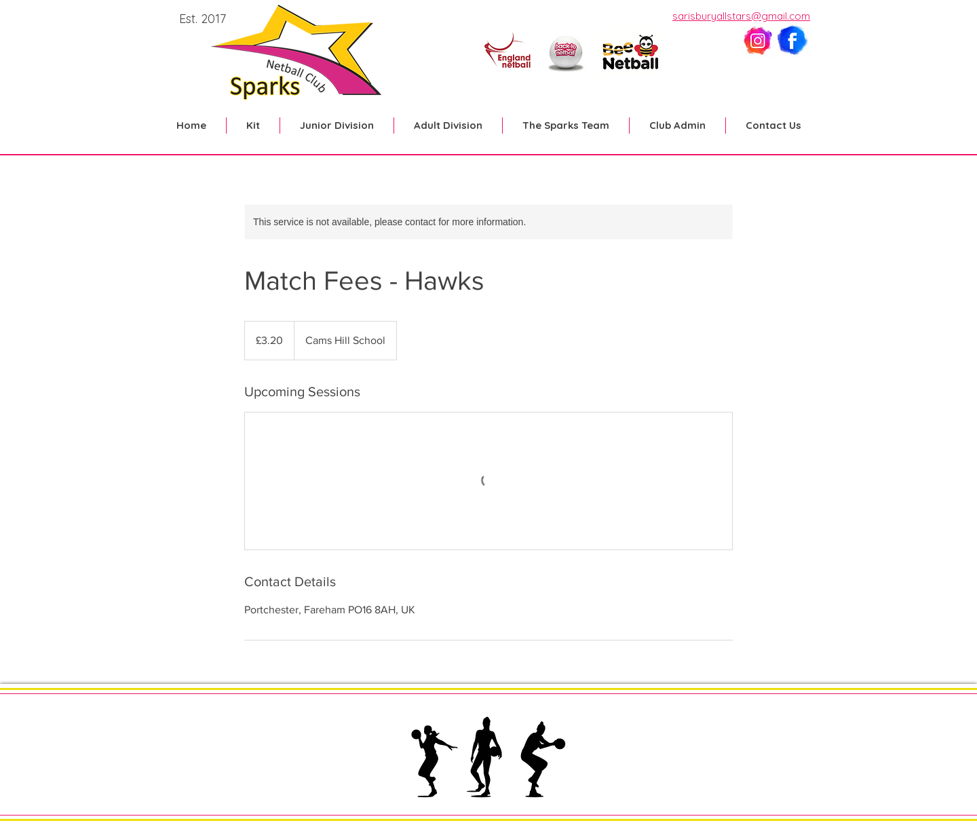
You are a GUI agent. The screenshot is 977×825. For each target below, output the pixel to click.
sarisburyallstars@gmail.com (741, 15)
